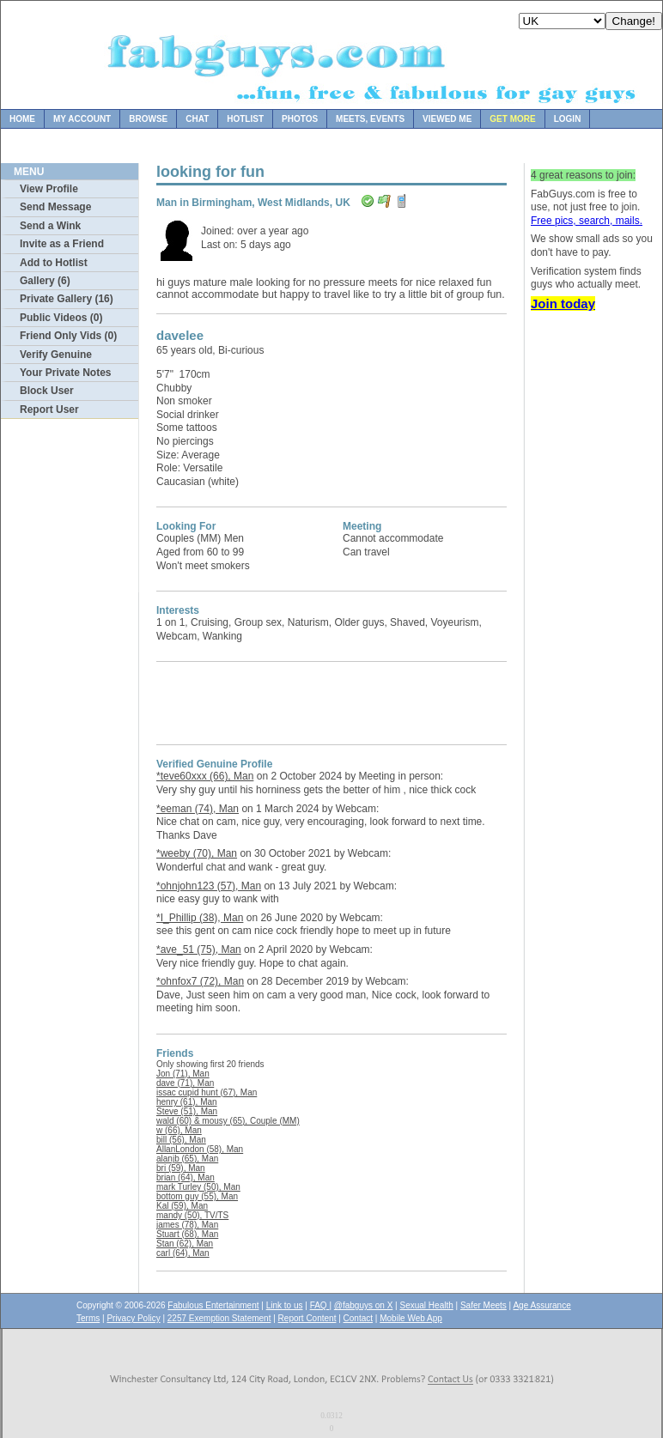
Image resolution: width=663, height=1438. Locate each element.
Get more (512, 119)
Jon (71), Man (183, 1073)
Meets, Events (370, 119)
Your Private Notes (65, 373)
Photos (300, 119)
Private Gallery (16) (66, 299)
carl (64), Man (183, 1253)
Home (22, 119)
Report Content (307, 1318)
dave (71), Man (185, 1083)
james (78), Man (187, 1224)
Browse (148, 119)
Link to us (284, 1305)
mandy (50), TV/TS (192, 1215)
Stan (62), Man (184, 1243)
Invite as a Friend (62, 244)
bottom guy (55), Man (197, 1196)
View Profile (49, 189)
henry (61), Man (186, 1102)
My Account (82, 119)
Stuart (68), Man (187, 1234)
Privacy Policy (133, 1318)
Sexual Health (426, 1305)
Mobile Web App (411, 1318)
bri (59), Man (180, 1168)
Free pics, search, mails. (586, 221)
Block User (47, 391)
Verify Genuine (56, 355)
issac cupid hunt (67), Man (206, 1092)
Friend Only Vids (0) (68, 336)
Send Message (55, 207)
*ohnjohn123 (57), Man (208, 886)
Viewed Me (447, 119)
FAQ (320, 1305)
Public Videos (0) (61, 318)
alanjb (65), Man (187, 1158)
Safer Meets (483, 1305)
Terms (88, 1318)
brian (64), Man (185, 1177)
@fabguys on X (363, 1305)
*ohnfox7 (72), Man (200, 981)
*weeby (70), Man (196, 853)
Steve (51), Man (186, 1111)
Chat (197, 119)
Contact (358, 1318)
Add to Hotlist (54, 263)
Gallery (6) (45, 281)
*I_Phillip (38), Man (199, 918)
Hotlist (245, 119)
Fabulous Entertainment (213, 1305)
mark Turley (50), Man (198, 1187)
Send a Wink (50, 226)
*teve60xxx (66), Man (204, 776)
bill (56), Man (181, 1139)
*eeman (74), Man (197, 809)
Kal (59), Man (182, 1205)
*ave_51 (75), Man (198, 949)
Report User (49, 409)
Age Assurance (541, 1305)
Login (567, 119)
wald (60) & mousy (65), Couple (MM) (228, 1121)
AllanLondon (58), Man (199, 1149)
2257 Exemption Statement (219, 1318)
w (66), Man (179, 1130)
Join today (563, 303)
